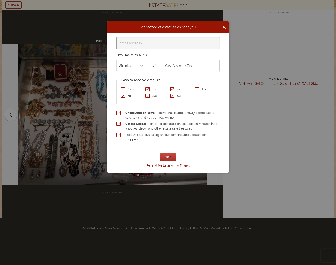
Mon (131, 89)
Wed (180, 89)
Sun (179, 95)
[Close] (224, 27)
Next (168, 157)
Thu (204, 89)
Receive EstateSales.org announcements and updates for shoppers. (165, 137)
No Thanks (182, 165)
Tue (154, 89)
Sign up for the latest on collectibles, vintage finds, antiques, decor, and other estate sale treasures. (171, 126)
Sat (154, 95)
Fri (129, 95)
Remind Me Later (158, 165)
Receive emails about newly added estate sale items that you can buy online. (169, 115)
